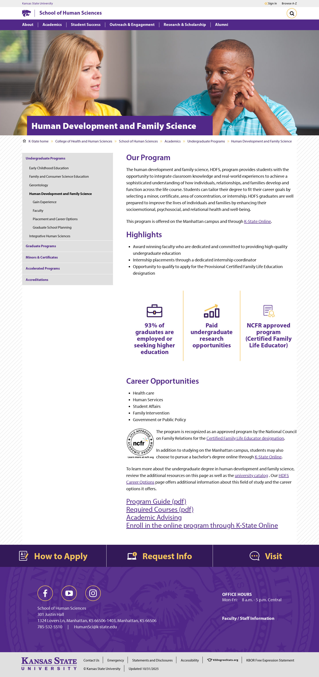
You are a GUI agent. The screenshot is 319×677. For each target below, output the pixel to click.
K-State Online (257, 221)
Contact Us (91, 660)
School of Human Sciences (70, 12)
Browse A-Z (289, 3)
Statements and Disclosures (152, 660)
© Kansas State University (102, 669)
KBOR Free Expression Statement (270, 660)
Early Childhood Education (49, 168)
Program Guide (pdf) (156, 501)
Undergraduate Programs (206, 141)
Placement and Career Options (55, 219)
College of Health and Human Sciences (83, 141)
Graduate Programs (41, 246)
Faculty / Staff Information (248, 618)
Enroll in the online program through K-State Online (202, 525)
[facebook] (45, 593)
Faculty (38, 210)
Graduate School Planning (52, 227)
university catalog (251, 475)
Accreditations (37, 279)
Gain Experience (44, 202)
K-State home (36, 141)
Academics (173, 141)
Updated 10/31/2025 (144, 669)
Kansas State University (37, 3)
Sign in (272, 3)
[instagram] (93, 593)
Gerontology (38, 185)
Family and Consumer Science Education (59, 176)
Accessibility (190, 660)
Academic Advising (154, 517)
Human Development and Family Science (60, 193)
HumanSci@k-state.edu (95, 626)
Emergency (115, 660)
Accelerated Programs (43, 268)
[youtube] (69, 593)
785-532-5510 (49, 626)
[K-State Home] (26, 13)
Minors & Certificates (42, 257)
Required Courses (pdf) (159, 509)
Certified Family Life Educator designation (245, 438)
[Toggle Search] (292, 13)
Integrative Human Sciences (49, 236)
